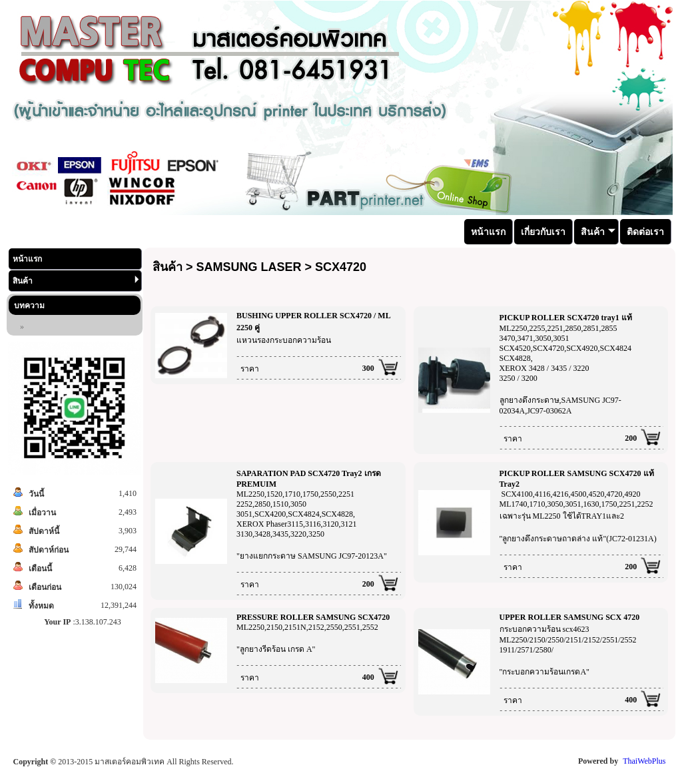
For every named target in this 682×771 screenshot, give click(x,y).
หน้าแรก (27, 259)
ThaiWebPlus (644, 761)
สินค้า (76, 281)
